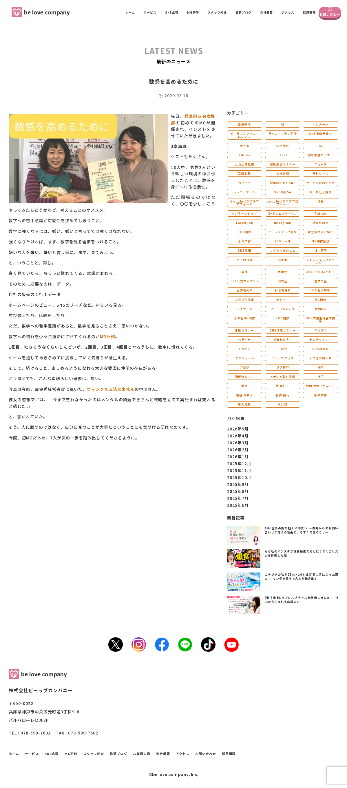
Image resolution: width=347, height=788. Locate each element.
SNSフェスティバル (282, 213)
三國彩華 (244, 173)
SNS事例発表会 (320, 133)
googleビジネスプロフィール (282, 202)
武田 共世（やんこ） (320, 386)
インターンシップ (244, 213)
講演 (244, 272)
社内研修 (320, 250)
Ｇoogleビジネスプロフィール (244, 202)
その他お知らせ (320, 358)
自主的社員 (245, 259)
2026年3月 (238, 442)
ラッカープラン (244, 192)
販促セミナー (244, 376)
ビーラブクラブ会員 (282, 232)
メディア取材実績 (282, 376)
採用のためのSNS (283, 183)
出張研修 (244, 124)
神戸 (320, 376)
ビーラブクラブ (282, 358)
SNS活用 (244, 250)
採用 (320, 367)
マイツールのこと (282, 250)
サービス (150, 12)
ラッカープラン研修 (283, 133)
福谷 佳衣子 (244, 395)
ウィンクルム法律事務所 (111, 389)
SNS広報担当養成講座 (320, 319)
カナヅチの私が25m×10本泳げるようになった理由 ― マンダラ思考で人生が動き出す (301, 576)
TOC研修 (244, 232)
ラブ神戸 (282, 367)
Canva (282, 155)
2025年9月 (238, 484)
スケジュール (244, 358)
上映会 (282, 349)
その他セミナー (320, 339)
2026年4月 (238, 436)
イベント (244, 349)
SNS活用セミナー (283, 330)
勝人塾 (244, 145)
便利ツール (320, 173)
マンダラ (320, 330)
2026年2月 (238, 449)
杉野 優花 (282, 395)
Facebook (244, 222)
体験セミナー (244, 330)
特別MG (320, 309)
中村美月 (282, 145)
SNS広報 (171, 12)
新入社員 (244, 404)
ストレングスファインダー (320, 261)
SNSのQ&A (282, 192)
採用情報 (309, 12)
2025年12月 (239, 463)
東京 (244, 386)
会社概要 (266, 12)
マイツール (245, 309)
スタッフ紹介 (217, 12)
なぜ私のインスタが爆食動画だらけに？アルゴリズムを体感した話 (301, 553)
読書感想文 (320, 222)
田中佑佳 (320, 395)
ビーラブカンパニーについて (244, 135)
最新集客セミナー (320, 155)
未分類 (282, 404)
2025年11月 (239, 470)
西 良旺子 (282, 386)
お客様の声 (245, 290)
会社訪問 (282, 173)
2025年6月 (238, 505)
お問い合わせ (329, 12)
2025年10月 (239, 477)
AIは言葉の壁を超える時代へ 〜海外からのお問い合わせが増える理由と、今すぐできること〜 (301, 530)
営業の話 (320, 281)
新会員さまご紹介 (320, 232)
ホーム (130, 12)
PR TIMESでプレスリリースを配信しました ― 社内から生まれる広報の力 (301, 599)
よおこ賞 (244, 241)
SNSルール (282, 241)
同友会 (282, 281)
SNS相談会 (320, 349)
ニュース (320, 164)
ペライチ (244, 183)
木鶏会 (282, 272)
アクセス (288, 12)
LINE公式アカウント (244, 281)
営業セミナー (282, 339)
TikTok (245, 155)
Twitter (320, 213)
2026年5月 (238, 429)
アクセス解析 (320, 290)
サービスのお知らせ (320, 183)
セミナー (282, 299)
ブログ (244, 367)
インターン (320, 124)
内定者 (282, 259)
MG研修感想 (321, 241)
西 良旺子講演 (320, 192)
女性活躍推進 (244, 164)
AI (282, 124)
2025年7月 (238, 498)
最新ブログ (243, 12)
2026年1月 (238, 456)
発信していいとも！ (320, 272)
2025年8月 (238, 491)
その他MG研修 (244, 318)
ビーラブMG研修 (283, 309)
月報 (320, 201)
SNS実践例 (282, 290)
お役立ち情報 (244, 299)
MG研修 (193, 12)
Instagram (282, 222)
